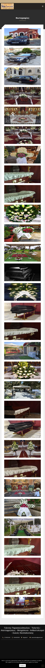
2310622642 (7, 637)
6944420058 (17, 637)
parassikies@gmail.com (37, 637)
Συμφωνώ (22, 665)
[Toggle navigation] (42, 6)
